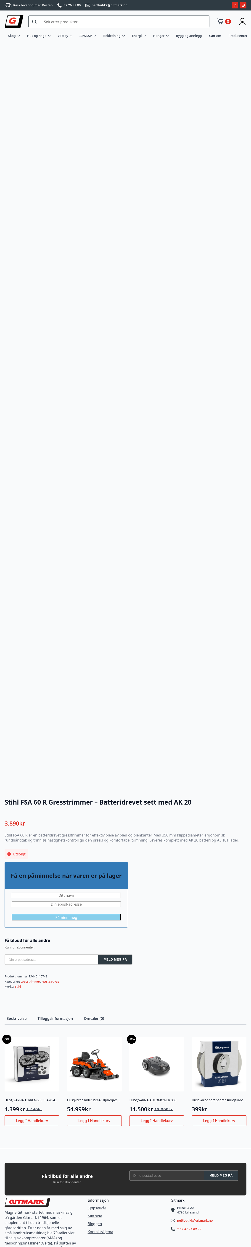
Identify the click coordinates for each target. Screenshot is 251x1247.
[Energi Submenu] (146, 35)
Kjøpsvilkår (97, 1208)
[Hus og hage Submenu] (50, 35)
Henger (159, 36)
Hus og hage (36, 36)
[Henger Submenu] (168, 35)
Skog (12, 36)
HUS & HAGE (50, 981)
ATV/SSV (85, 36)
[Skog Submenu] (20, 35)
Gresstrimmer (30, 981)
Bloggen (95, 1223)
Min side (95, 1215)
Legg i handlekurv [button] (32, 1120)
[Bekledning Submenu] (124, 35)
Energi (137, 36)
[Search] (34, 22)
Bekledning (112, 36)
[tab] (17, 1018)
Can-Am (215, 36)
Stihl (18, 987)
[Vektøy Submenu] (72, 35)
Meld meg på (115, 959)
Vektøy (63, 36)
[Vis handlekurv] (224, 21)
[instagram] (243, 5)
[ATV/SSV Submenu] (96, 35)
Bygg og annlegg (189, 36)
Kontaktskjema (100, 1231)
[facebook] (235, 5)
